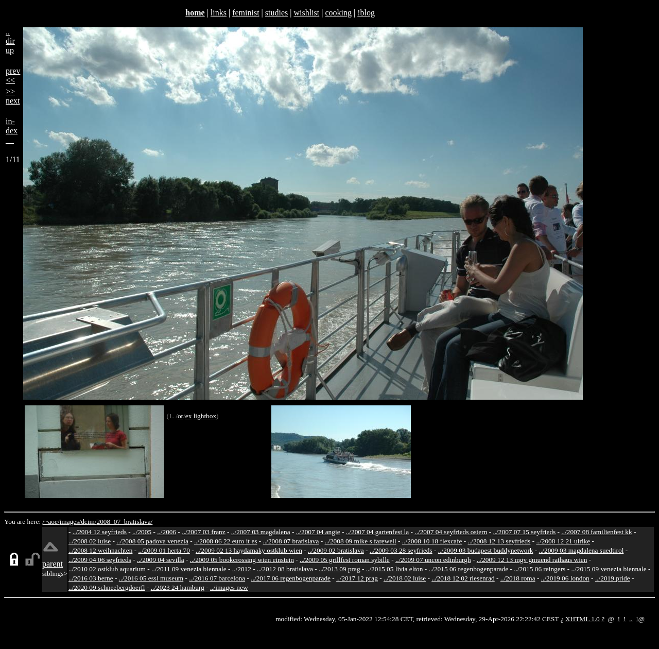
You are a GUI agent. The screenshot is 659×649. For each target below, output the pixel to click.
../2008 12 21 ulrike (563, 541)
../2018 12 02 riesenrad (463, 578)
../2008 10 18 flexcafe (432, 541)
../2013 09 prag (339, 569)
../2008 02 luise (89, 541)
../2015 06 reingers (539, 569)
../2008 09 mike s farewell (360, 541)
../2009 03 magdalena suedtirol (581, 550)
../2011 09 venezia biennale (189, 569)
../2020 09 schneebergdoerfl (106, 587)
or (180, 416)
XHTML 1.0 (582, 619)
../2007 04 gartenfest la (377, 532)
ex (188, 416)
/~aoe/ (51, 521)
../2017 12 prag (357, 578)
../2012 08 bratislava (285, 569)
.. (631, 619)
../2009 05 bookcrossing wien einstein (242, 559)
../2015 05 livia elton (394, 569)
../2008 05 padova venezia (152, 541)
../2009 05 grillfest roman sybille (345, 559)
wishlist (306, 12)
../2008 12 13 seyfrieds (499, 541)
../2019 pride (612, 578)
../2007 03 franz (203, 532)
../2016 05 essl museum (151, 578)
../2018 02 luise (405, 578)
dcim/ (88, 521)
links (219, 12)
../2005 (141, 532)
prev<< (13, 75)
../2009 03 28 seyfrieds (401, 550)
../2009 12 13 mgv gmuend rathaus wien (532, 559)
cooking (338, 12)
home (194, 12)
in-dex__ (12, 130)
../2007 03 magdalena (260, 532)
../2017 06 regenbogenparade (291, 578)
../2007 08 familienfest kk (596, 532)
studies (276, 12)
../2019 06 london (565, 578)
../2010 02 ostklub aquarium (107, 569)
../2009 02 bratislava (336, 550)
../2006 (166, 532)
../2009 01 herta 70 (163, 550)
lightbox (205, 416)
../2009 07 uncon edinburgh (433, 559)
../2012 (241, 569)
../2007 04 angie (318, 532)
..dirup (10, 41)
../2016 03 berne (90, 578)
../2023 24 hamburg (177, 587)
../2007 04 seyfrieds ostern (450, 532)
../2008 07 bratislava (291, 541)
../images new (229, 587)
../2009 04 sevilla (160, 559)
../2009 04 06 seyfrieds (99, 559)
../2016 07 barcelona (217, 578)
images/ (70, 521)
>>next (13, 96)
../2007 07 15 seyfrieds (524, 532)
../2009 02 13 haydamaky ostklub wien (249, 550)
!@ (640, 619)
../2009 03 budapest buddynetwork (485, 550)
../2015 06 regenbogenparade (469, 569)
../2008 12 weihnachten (100, 550)
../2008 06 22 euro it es (225, 541)
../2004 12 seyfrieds (100, 532)
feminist (245, 12)
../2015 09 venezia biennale (608, 569)
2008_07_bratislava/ (124, 521)
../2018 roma (517, 578)
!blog (366, 12)
